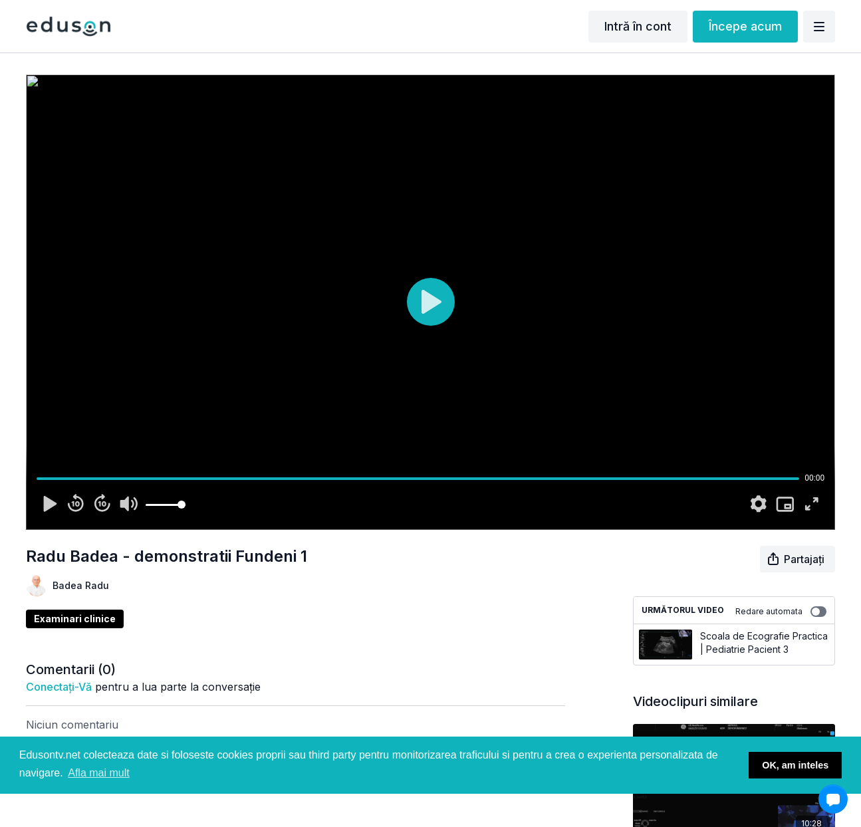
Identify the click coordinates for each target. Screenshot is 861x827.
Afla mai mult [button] (98, 772)
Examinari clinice (75, 618)
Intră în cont (638, 26)
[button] (833, 799)
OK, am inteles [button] (795, 765)
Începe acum (745, 26)
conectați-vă (59, 686)
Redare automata (780, 611)
